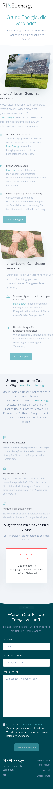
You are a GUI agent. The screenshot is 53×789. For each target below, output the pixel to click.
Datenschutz (43, 775)
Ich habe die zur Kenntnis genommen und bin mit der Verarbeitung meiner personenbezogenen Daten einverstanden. (28, 730)
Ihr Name (8, 639)
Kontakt (46, 770)
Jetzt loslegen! (27, 356)
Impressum (44, 764)
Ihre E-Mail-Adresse (13, 655)
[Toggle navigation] (46, 6)
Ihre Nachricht (10, 671)
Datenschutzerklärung (31, 724)
